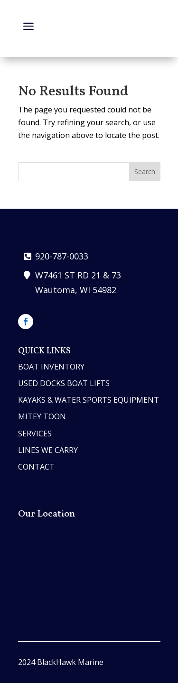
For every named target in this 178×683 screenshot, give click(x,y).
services (35, 433)
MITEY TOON (42, 416)
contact (36, 466)
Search (144, 171)
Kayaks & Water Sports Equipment (88, 400)
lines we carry (48, 450)
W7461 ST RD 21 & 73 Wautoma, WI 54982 (78, 282)
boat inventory (51, 366)
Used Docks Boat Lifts (64, 383)
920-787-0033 (61, 256)
